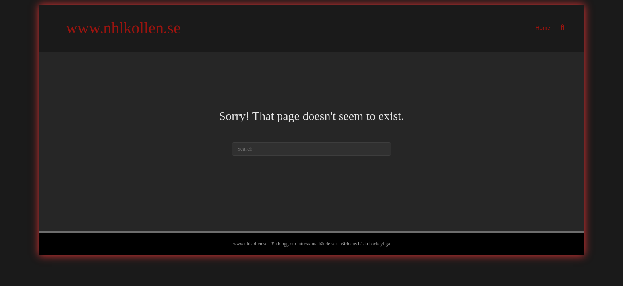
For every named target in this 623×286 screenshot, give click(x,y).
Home (543, 28)
